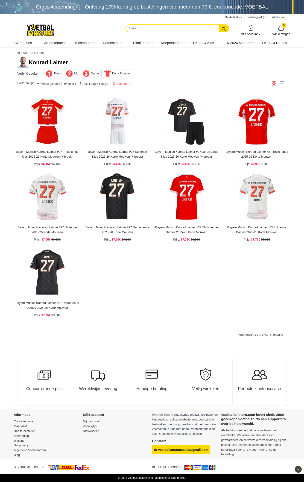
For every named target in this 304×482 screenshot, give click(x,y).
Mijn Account (251, 30)
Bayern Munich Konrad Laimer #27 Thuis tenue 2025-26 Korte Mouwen (256, 154)
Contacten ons (23, 421)
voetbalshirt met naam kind (199, 424)
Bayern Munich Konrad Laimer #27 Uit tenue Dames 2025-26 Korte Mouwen (256, 230)
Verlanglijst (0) (257, 17)
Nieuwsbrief (91, 431)
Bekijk (70, 83)
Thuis (57, 73)
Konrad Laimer (33, 53)
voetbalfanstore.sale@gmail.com (181, 450)
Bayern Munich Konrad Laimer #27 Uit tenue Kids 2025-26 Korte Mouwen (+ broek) (117, 154)
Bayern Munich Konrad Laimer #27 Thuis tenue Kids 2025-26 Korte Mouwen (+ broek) (47, 154)
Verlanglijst (90, 426)
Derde (95, 73)
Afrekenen (279, 17)
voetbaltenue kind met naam (171, 429)
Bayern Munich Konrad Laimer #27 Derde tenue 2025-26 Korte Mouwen (117, 230)
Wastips (19, 440)
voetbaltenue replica (185, 414)
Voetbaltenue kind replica (169, 477)
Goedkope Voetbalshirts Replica (180, 433)
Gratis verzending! (56, 7)
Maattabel (20, 426)
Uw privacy (21, 445)
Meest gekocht (48, 83)
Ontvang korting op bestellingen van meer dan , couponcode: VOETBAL (176, 7)
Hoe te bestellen (24, 431)
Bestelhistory (233, 17)
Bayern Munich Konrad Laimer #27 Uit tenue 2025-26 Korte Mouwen (47, 230)
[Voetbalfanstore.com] (40, 30)
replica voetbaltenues (183, 419)
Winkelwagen (281, 30)
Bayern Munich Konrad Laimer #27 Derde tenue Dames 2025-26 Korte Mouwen (47, 305)
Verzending (21, 436)
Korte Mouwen (122, 73)
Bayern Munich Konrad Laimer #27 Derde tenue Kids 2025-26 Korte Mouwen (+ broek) (186, 154)
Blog (17, 455)
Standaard (121, 83)
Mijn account (91, 421)
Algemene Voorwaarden (30, 450)
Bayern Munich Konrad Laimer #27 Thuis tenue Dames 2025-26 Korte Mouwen (186, 230)
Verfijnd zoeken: (28, 73)
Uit (76, 73)
